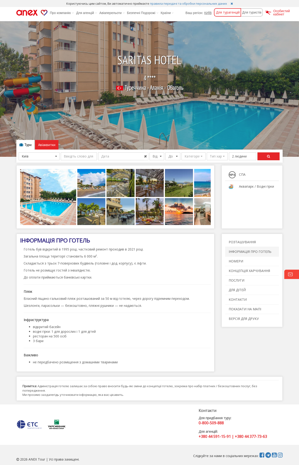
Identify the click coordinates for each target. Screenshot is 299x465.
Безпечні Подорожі (142, 13)
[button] (194, 156)
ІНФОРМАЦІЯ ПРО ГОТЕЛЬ (250, 251)
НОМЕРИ (236, 261)
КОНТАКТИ (238, 299)
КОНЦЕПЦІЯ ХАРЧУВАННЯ (249, 270)
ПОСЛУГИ (236, 280)
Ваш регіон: (194, 13)
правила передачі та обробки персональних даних (188, 3)
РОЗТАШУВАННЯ (242, 242)
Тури (25, 144)
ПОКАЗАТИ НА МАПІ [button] (245, 309)
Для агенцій (86, 13)
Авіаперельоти (112, 13)
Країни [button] (167, 13)
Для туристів (251, 12)
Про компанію (62, 13)
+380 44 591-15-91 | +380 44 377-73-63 (233, 436)
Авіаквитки (46, 144)
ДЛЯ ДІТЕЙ (237, 290)
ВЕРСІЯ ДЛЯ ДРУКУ (244, 318)
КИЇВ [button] (208, 13)
